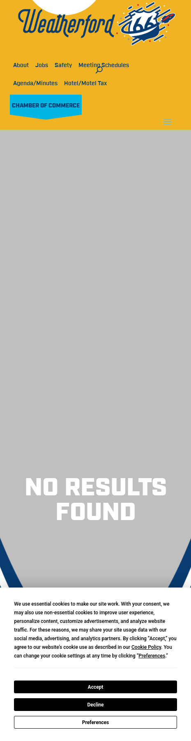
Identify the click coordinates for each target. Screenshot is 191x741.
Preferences (95, 722)
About (21, 65)
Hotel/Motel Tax (85, 83)
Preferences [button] (151, 656)
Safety (63, 65)
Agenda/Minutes (35, 83)
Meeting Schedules (103, 65)
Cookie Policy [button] (146, 647)
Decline (95, 705)
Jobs (41, 65)
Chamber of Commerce (46, 106)
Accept (96, 687)
